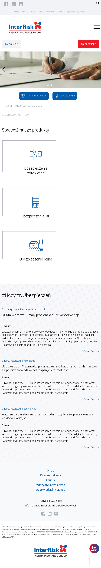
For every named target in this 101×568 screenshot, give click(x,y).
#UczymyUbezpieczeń (54, 12)
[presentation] (4, 69)
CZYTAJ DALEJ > (90, 351)
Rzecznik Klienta (28, 12)
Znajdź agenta (65, 96)
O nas (16, 12)
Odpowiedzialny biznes (75, 12)
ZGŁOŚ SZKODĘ (88, 44)
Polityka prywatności (50, 500)
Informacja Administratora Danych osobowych (51, 505)
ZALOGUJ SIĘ (11, 44)
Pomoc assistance (33, 96)
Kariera (40, 12)
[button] (49, 85)
